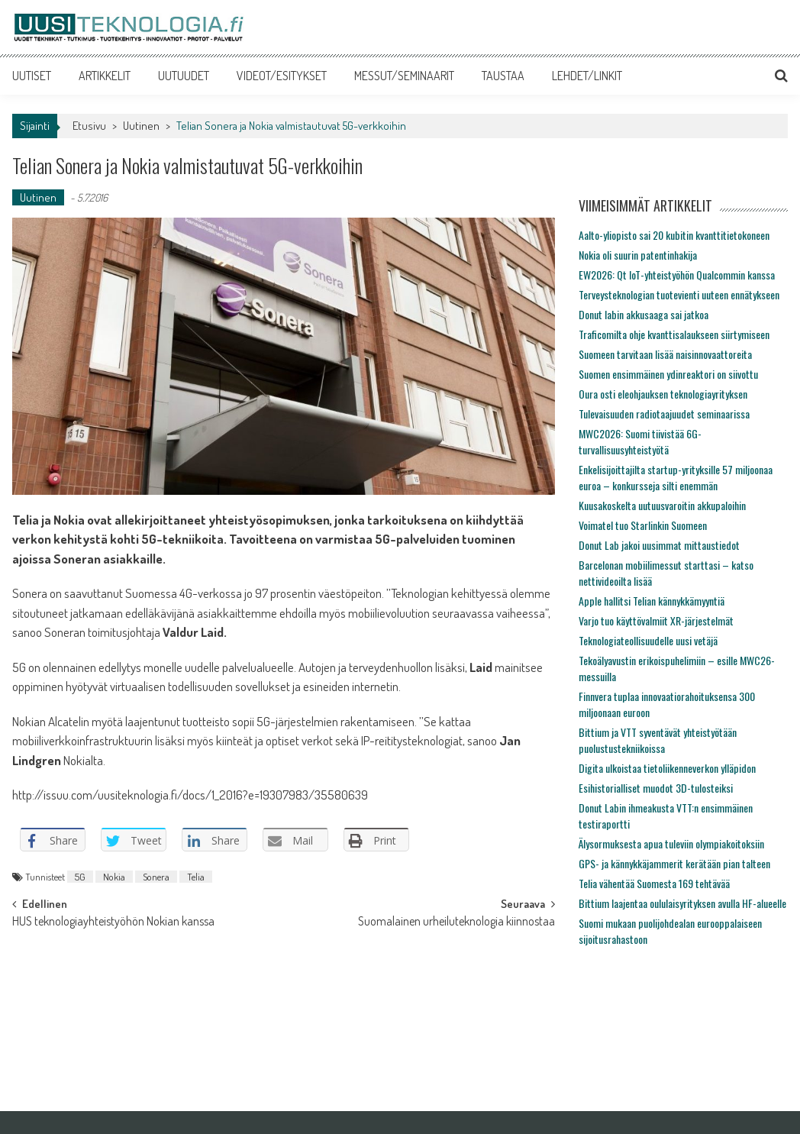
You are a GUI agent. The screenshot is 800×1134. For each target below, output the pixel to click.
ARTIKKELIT (105, 75)
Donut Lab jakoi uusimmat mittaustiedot (659, 545)
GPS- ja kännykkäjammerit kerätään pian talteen (674, 863)
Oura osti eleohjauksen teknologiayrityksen (663, 394)
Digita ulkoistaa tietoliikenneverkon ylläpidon (667, 768)
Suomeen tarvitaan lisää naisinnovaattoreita (665, 354)
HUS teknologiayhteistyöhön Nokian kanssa (113, 922)
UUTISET (31, 75)
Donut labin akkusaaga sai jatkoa (643, 314)
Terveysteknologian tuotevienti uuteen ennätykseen (679, 294)
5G (80, 877)
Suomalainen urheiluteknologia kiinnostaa (456, 922)
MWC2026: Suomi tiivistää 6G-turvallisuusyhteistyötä (640, 441)
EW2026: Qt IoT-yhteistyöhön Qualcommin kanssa (677, 275)
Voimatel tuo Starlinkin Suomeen (643, 525)
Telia (196, 877)
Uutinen (141, 125)
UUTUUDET (183, 75)
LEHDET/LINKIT (587, 75)
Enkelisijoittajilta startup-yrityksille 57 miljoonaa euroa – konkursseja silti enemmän (676, 477)
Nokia (114, 877)
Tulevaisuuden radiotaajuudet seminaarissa (664, 413)
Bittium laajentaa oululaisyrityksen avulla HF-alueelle (682, 903)
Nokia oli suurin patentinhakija (638, 255)
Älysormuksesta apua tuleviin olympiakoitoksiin (671, 843)
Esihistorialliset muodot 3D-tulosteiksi (656, 788)
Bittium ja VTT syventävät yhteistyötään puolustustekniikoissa (658, 740)
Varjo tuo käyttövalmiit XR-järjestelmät (656, 620)
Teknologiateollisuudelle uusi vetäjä (648, 640)
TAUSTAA (503, 75)
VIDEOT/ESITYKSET (282, 75)
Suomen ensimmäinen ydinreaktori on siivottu (668, 374)
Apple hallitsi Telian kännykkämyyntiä (651, 601)
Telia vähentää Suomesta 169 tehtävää (654, 883)
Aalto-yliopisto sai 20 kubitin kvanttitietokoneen (674, 235)
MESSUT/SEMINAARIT (404, 75)
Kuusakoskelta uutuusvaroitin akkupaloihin (662, 505)
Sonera (156, 877)
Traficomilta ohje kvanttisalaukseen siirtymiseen (674, 334)
